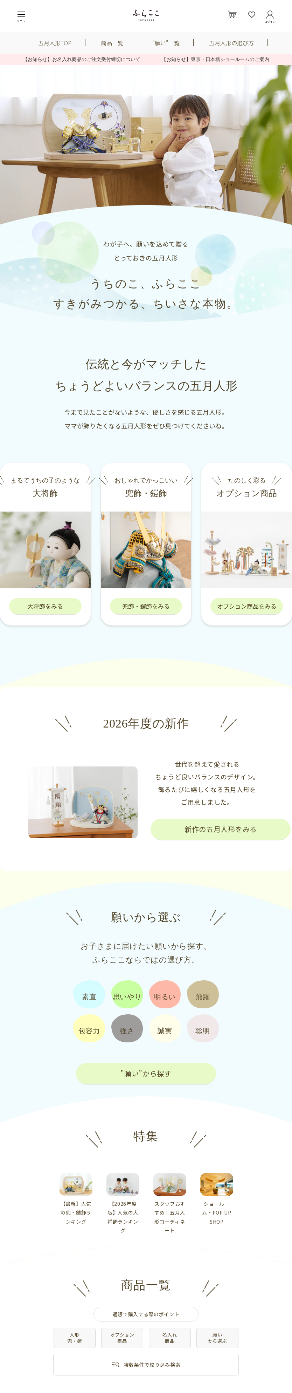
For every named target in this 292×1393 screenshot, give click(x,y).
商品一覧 (112, 43)
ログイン (270, 20)
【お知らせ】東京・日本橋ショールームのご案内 (215, 59)
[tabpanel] (76, 1199)
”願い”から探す (146, 1073)
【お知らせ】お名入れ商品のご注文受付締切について (86, 59)
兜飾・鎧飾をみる (146, 606)
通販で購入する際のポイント (145, 1314)
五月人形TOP (54, 43)
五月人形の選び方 (231, 43)
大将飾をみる (45, 606)
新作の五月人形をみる (221, 829)
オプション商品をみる (247, 606)
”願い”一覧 (166, 43)
